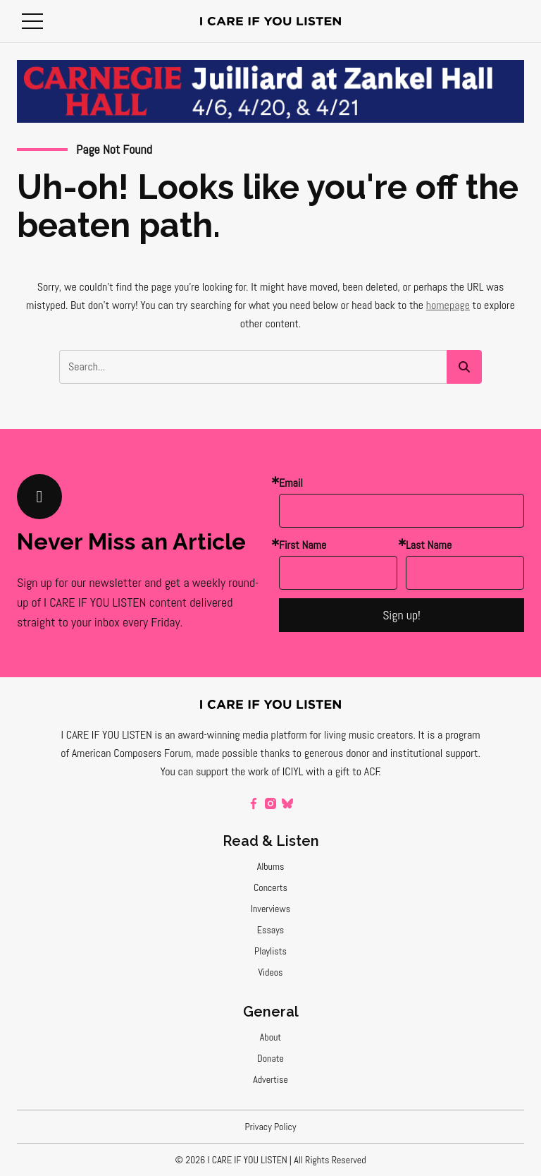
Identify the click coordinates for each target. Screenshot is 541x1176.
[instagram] (270, 803)
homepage (448, 305)
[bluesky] (287, 803)
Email (291, 482)
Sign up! (402, 615)
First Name (302, 545)
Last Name (429, 545)
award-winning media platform (242, 734)
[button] (32, 21)
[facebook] (253, 803)
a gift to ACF (354, 771)
